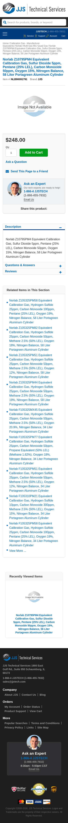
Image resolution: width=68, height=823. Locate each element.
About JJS (11, 694)
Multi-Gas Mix (29, 46)
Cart (61, 36)
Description (34, 227)
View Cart (36, 711)
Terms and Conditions (45, 723)
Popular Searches (16, 723)
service (28, 36)
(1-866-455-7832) (56, 31)
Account (51, 36)
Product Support (15, 711)
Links (30, 727)
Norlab (18, 46)
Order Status (31, 706)
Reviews (34, 272)
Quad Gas (43, 46)
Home (6, 43)
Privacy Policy (14, 727)
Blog (43, 694)
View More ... (17, 550)
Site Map (43, 727)
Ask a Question (16, 161)
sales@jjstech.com (14, 681)
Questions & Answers (34, 265)
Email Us (29, 199)
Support (40, 36)
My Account (12, 706)
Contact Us (29, 694)
